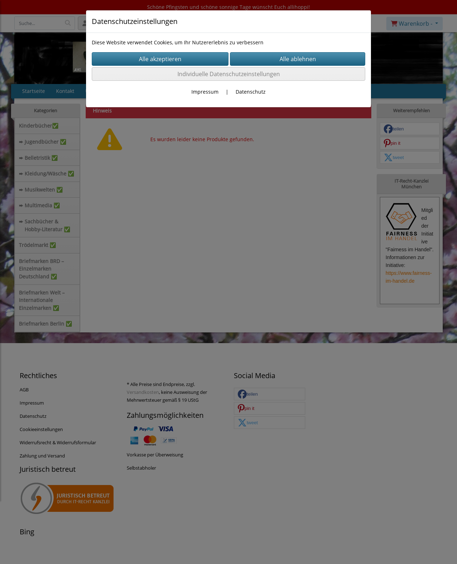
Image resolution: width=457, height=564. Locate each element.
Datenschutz (251, 91)
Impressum (205, 91)
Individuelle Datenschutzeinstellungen (228, 74)
